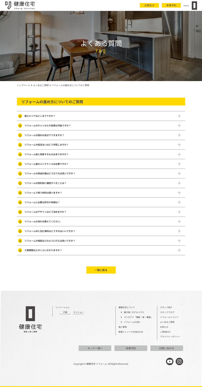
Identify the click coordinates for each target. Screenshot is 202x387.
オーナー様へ (95, 348)
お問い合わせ (166, 348)
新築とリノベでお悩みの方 (131, 332)
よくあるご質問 (167, 322)
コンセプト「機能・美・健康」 (137, 317)
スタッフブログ (167, 312)
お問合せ (149, 5)
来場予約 (171, 5)
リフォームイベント (169, 317)
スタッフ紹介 (166, 307)
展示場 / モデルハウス (132, 312)
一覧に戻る (101, 270)
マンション (78, 312)
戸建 (65, 312)
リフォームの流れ (130, 322)
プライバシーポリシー (170, 336)
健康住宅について (127, 307)
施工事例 (123, 327)
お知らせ (164, 327)
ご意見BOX (165, 332)
